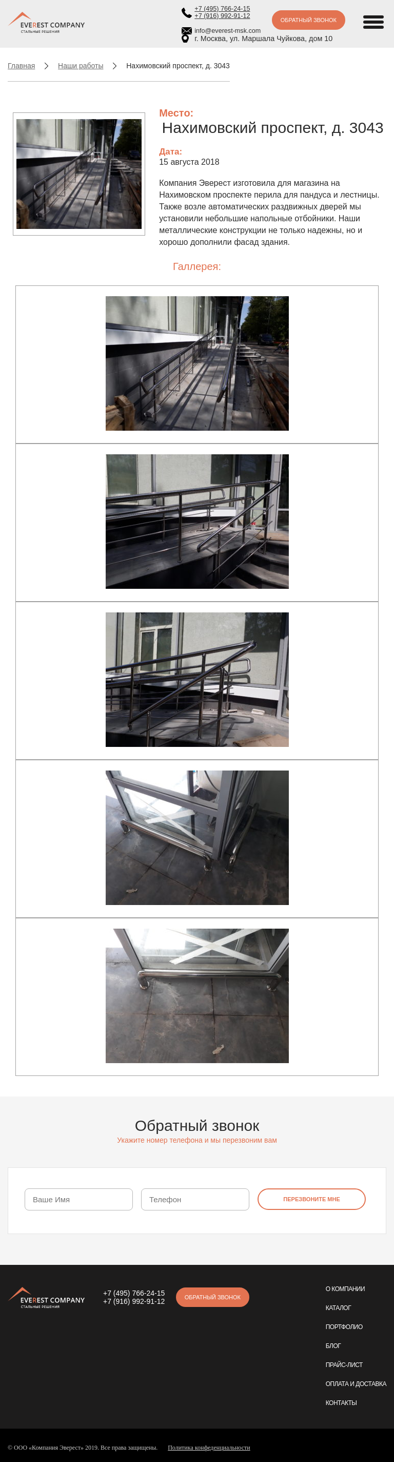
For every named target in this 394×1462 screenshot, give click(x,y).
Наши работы (80, 66)
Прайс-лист (344, 1365)
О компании (345, 1289)
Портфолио (344, 1327)
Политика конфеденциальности (209, 1447)
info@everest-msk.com (227, 30)
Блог (333, 1346)
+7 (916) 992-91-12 (222, 16)
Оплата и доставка (356, 1384)
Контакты (341, 1403)
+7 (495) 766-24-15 (222, 8)
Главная (21, 66)
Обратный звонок (309, 20)
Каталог (338, 1308)
